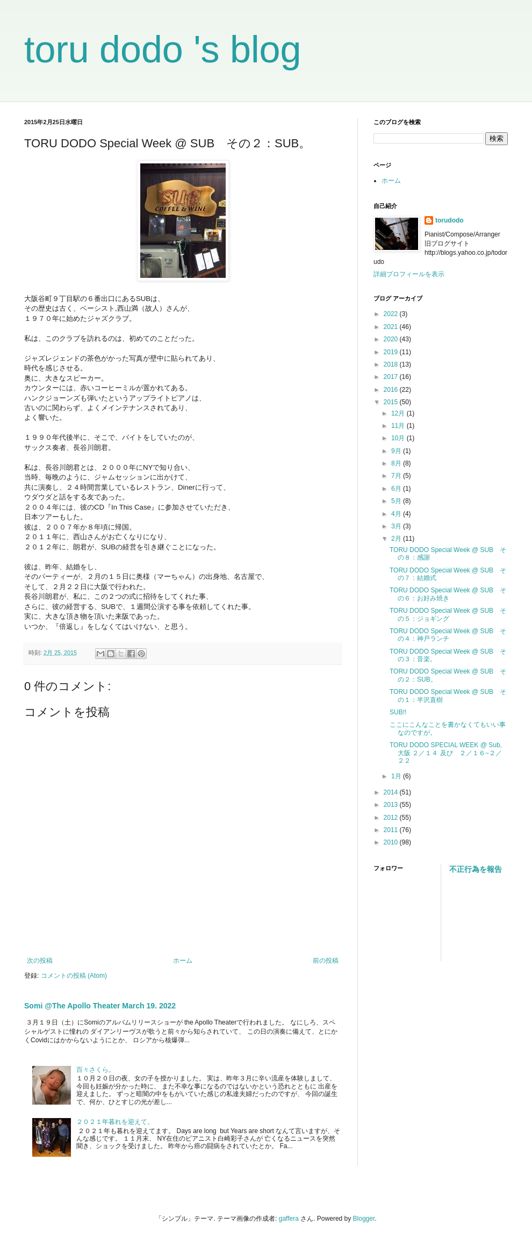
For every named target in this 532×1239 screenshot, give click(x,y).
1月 (397, 776)
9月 (397, 451)
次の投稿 (40, 960)
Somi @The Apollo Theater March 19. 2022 (100, 1005)
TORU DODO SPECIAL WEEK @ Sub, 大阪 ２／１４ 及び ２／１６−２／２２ (446, 752)
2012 (392, 817)
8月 (397, 463)
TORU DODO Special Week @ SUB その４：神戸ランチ (448, 634)
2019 (392, 352)
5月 (397, 501)
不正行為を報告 (475, 869)
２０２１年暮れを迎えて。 (115, 1122)
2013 (392, 804)
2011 (392, 830)
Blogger (364, 1218)
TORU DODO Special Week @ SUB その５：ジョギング (448, 614)
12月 (399, 413)
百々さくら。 (95, 1069)
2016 (392, 389)
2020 (392, 339)
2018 (392, 364)
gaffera (289, 1218)
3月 (397, 526)
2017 (392, 377)
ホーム (182, 960)
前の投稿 (326, 960)
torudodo (449, 220)
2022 (392, 314)
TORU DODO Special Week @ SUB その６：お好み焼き (448, 593)
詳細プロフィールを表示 (408, 274)
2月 (397, 538)
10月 (399, 438)
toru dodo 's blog (162, 49)
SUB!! (398, 712)
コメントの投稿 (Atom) (74, 975)
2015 (392, 402)
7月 (397, 475)
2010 (392, 842)
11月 (399, 425)
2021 (392, 327)
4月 (397, 514)
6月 (397, 488)
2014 (392, 792)
